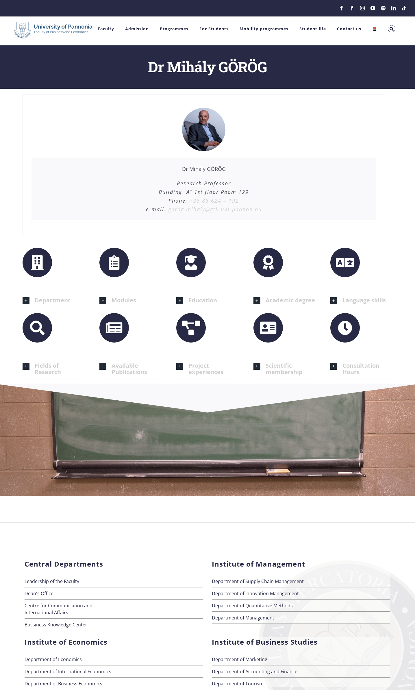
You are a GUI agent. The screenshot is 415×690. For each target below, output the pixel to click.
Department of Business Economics (63, 683)
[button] (391, 28)
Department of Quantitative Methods (252, 605)
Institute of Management (258, 564)
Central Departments (64, 564)
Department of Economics (53, 659)
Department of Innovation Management (255, 593)
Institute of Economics (66, 642)
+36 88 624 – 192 (214, 200)
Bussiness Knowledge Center (56, 624)
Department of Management (243, 618)
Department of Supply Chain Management (258, 581)
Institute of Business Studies (265, 642)
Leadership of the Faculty (52, 581)
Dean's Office (39, 593)
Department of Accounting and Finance (254, 671)
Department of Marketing (239, 659)
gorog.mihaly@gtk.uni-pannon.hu (215, 209)
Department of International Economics (68, 671)
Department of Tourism (238, 683)
